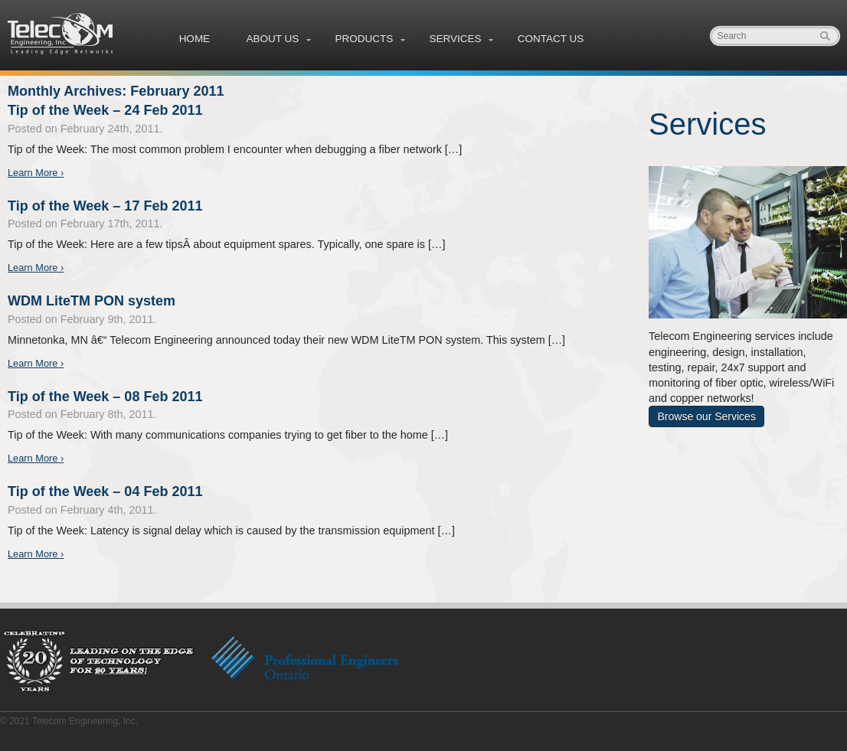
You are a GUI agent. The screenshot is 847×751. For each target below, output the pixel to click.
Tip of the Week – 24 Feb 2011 (105, 110)
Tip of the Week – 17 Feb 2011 (105, 206)
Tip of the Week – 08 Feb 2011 (105, 396)
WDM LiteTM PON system (91, 301)
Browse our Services (707, 416)
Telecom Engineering (61, 33)
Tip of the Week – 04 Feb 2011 (105, 491)
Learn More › (36, 172)
